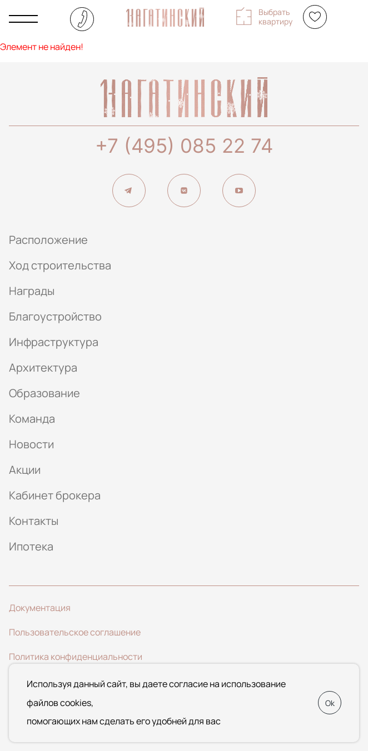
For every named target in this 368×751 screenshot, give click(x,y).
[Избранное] (315, 17)
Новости (31, 444)
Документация (40, 608)
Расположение (48, 239)
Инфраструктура (53, 341)
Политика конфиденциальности (75, 656)
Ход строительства (60, 265)
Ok (330, 703)
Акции (25, 469)
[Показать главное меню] (23, 19)
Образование (44, 392)
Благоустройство (55, 316)
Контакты (33, 520)
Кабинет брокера (55, 495)
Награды (31, 290)
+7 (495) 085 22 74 (184, 145)
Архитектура (43, 367)
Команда (32, 418)
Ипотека (31, 546)
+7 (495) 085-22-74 (82, 19)
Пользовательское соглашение (75, 632)
